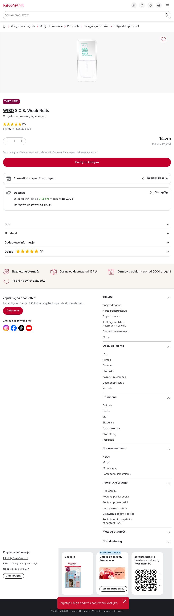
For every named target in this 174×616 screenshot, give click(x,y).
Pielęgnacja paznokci (96, 26)
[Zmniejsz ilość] (8, 141)
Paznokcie (73, 26)
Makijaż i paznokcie (51, 26)
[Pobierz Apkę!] (134, 5)
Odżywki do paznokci (126, 26)
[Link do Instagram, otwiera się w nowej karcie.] (6, 328)
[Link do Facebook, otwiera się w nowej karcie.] (14, 328)
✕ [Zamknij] (125, 601)
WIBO (8, 111)
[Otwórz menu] (167, 5)
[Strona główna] (4, 26)
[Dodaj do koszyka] (87, 162)
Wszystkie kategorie (23, 26)
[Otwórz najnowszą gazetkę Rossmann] (73, 575)
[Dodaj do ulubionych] (163, 39)
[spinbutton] (14, 141)
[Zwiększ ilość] (21, 141)
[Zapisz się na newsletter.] (13, 311)
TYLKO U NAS (11, 101)
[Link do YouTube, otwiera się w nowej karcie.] (29, 328)
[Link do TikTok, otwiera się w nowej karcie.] (21, 328)
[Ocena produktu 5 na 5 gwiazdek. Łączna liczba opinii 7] (87, 125)
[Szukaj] (166, 15)
